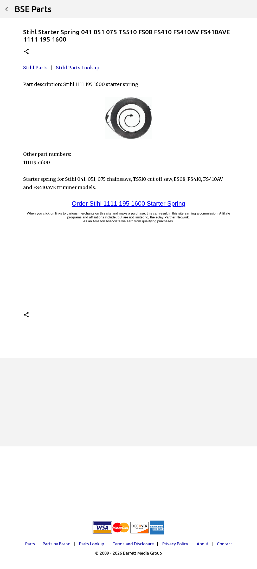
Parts (30, 543)
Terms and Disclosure (133, 543)
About (202, 543)
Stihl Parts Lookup (77, 68)
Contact (224, 543)
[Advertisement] (128, 402)
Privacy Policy (175, 543)
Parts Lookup (91, 543)
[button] (26, 51)
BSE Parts (33, 9)
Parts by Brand (56, 543)
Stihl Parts (35, 68)
